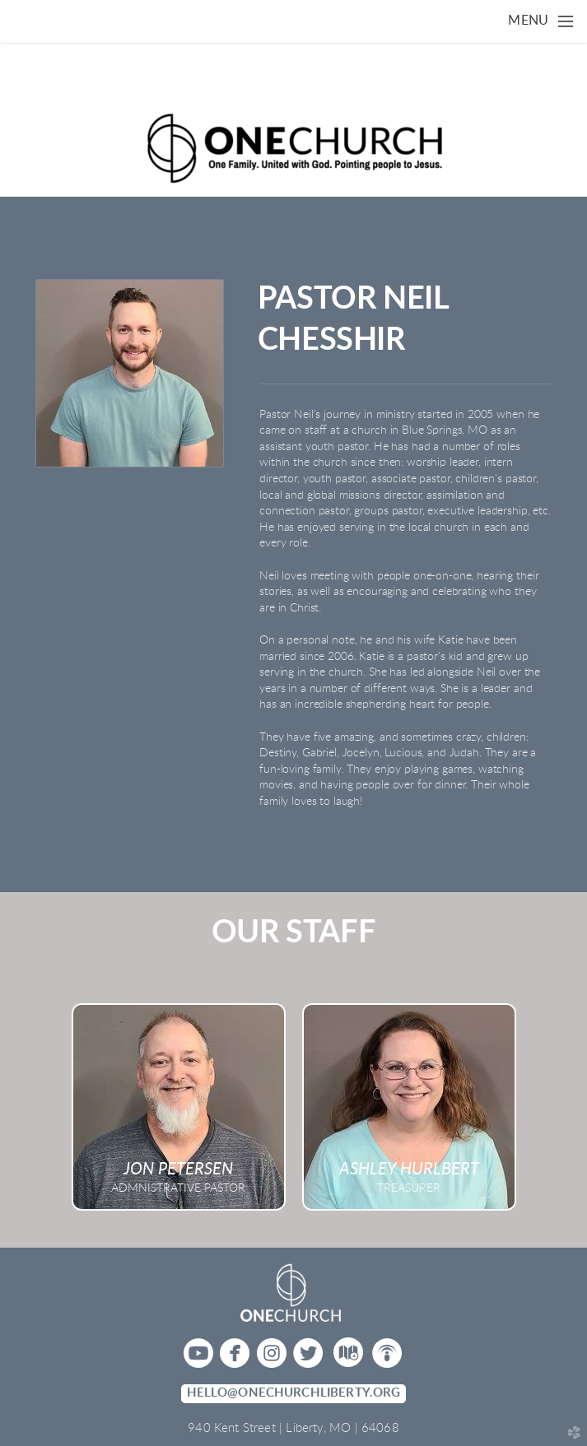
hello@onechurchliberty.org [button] (294, 1393)
